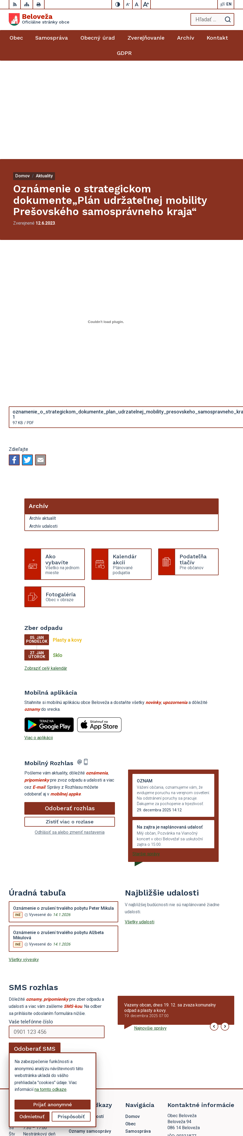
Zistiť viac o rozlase (70, 723)
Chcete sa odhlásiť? (28, 962)
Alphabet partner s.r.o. (185, 1107)
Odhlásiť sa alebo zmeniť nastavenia (70, 733)
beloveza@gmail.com (188, 1058)
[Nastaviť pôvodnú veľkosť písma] (137, 4)
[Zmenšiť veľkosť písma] (128, 4)
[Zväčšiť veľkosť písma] (145, 4)
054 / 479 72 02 (182, 1052)
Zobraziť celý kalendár (45, 570)
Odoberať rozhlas (70, 709)
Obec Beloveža (191, 1114)
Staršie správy (146, 755)
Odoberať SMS (35, 950)
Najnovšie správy (150, 929)
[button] (214, 928)
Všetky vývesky (24, 861)
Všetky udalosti (139, 823)
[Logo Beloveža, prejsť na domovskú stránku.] (39, 19)
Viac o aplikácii (38, 639)
